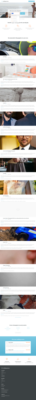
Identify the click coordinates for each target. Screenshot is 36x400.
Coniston (8, 327)
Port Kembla (18, 327)
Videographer (3, 376)
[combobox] (15, 13)
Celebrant (2, 371)
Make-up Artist (3, 385)
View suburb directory (18, 332)
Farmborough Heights (8, 328)
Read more (2, 60)
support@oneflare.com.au (6, 395)
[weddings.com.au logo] (4, 1)
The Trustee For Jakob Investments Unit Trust (18, 343)
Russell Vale (18, 328)
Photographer (3, 375)
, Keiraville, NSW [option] (13, 18)
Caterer (2, 379)
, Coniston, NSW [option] (13, 15)
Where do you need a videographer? (15, 10)
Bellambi (28, 327)
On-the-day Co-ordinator (4, 392)
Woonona (28, 328)
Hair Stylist (2, 386)
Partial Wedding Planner (4, 391)
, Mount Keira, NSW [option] (14, 21)
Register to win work (31, 1)
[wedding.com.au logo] (5, 368)
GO (22, 13)
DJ (1, 382)
